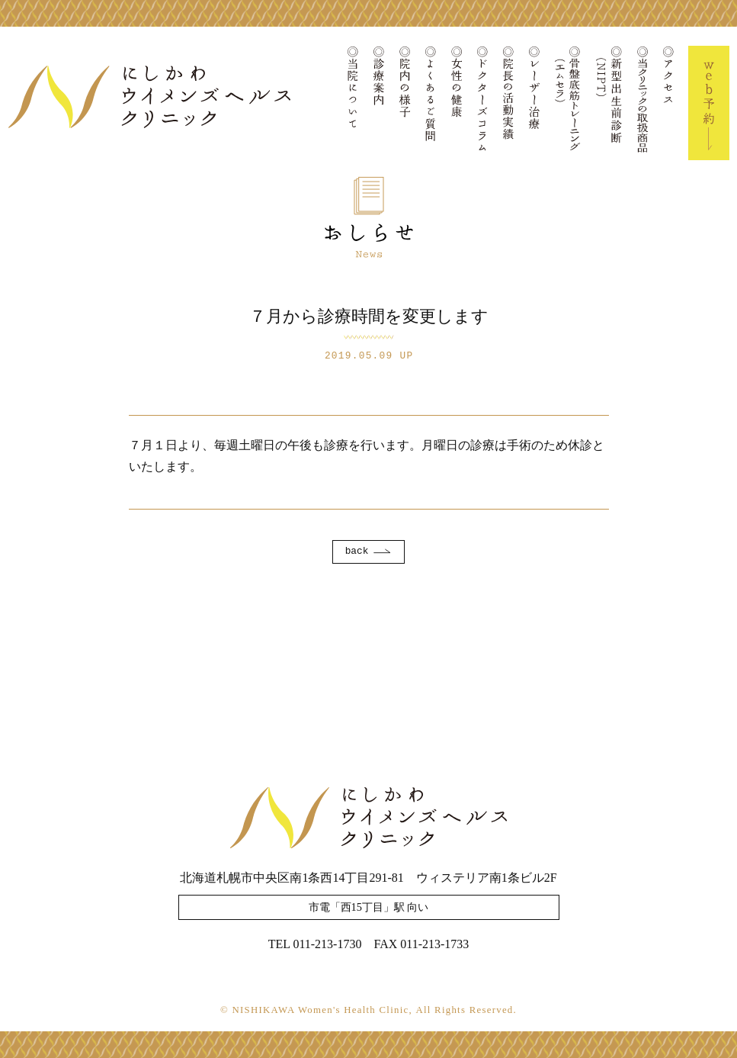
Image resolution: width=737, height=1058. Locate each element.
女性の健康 (456, 103)
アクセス (668, 103)
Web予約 (708, 103)
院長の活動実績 (508, 103)
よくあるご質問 (431, 103)
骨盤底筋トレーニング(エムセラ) (568, 103)
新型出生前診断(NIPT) (609, 103)
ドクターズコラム (482, 103)
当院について (353, 103)
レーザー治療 (534, 103)
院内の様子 (405, 103)
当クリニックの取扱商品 (642, 103)
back (357, 551)
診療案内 (379, 103)
